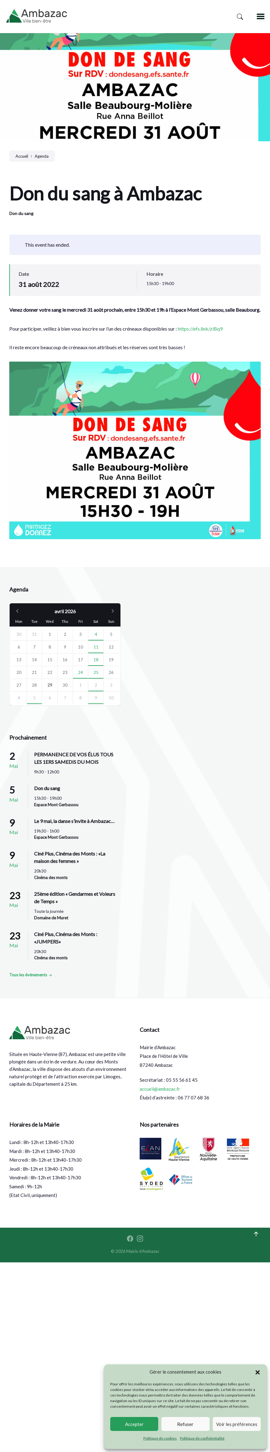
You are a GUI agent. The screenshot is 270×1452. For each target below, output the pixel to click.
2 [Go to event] (96, 685)
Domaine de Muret (51, 917)
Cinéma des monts (51, 877)
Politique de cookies (160, 1438)
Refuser (185, 1424)
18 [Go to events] (96, 659)
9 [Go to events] (96, 697)
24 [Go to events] (80, 672)
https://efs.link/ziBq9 (200, 329)
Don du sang (21, 213)
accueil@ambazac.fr (160, 1089)
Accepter (134, 1424)
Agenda (42, 156)
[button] (258, 1372)
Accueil (21, 156)
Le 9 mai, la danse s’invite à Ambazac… (74, 821)
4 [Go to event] (96, 634)
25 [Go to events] (96, 672)
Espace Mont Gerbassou (56, 804)
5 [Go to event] (34, 697)
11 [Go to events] (96, 647)
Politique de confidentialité (202, 1438)
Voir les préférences (236, 1424)
